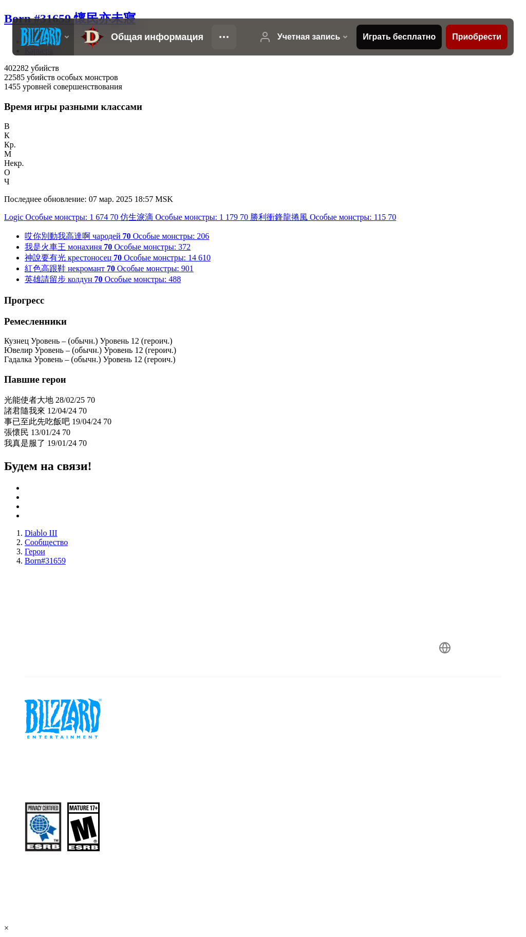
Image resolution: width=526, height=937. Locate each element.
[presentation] (43, 36)
